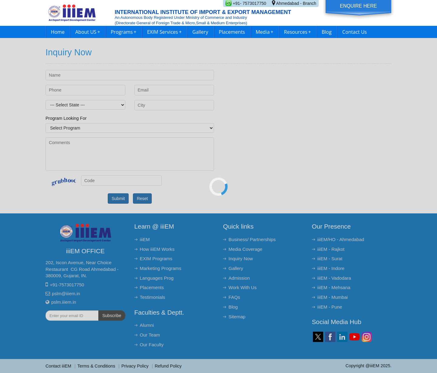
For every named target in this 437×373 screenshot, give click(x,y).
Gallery (200, 32)
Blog (327, 32)
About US (87, 32)
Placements (232, 32)
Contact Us (354, 32)
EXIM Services (164, 32)
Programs (124, 32)
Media (264, 32)
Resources (297, 32)
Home (58, 32)
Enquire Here (358, 6)
